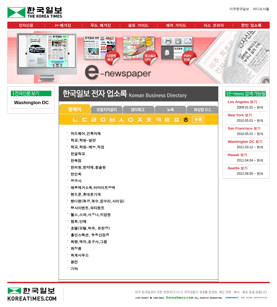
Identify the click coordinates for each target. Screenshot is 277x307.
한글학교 (78, 153)
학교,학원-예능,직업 (87, 147)
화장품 (76, 248)
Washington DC (31, 102)
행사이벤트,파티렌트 (87, 207)
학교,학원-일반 (83, 140)
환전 (74, 262)
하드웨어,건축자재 (86, 133)
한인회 (76, 174)
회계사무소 (80, 255)
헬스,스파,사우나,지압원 (91, 214)
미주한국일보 (239, 9)
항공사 (76, 180)
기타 (74, 268)
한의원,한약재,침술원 (88, 167)
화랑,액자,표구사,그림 (89, 241)
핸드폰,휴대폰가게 (86, 194)
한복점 (76, 160)
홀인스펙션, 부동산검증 (90, 234)
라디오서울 (261, 9)
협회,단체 (78, 221)
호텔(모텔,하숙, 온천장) (90, 228)
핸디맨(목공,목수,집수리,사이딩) (97, 201)
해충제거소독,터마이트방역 (93, 187)
